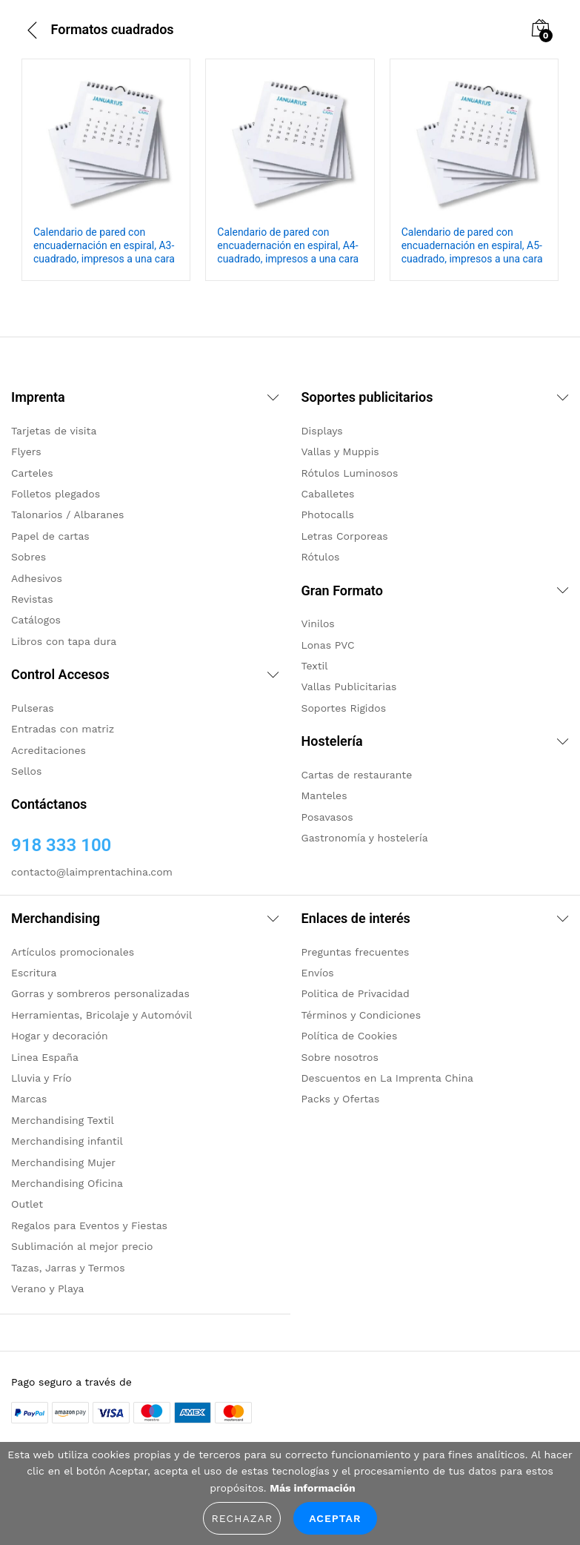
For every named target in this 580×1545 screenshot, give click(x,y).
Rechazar (242, 1518)
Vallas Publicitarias (349, 686)
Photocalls (327, 514)
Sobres (28, 557)
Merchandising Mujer (63, 1162)
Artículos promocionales (72, 952)
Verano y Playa (47, 1288)
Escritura (34, 973)
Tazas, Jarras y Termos (68, 1268)
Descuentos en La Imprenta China (387, 1078)
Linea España (45, 1057)
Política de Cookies (349, 1036)
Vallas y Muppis (340, 451)
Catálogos (36, 620)
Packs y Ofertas (340, 1099)
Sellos (26, 771)
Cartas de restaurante (357, 775)
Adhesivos (36, 578)
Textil (314, 666)
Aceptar (335, 1518)
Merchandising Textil (62, 1120)
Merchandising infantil (67, 1141)
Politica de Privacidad (355, 993)
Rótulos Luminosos (350, 473)
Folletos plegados (55, 494)
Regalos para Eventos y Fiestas (89, 1225)
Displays (322, 431)
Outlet (27, 1204)
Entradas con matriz (62, 729)
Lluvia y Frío (41, 1078)
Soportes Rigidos (344, 708)
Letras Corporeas (344, 536)
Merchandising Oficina (67, 1183)
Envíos (317, 973)
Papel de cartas (50, 536)
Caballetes (328, 494)
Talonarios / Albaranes (67, 514)
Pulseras (32, 708)
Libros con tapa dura (63, 641)
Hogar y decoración (59, 1036)
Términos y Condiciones (361, 1015)
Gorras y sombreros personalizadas (100, 993)
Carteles (32, 473)
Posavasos (327, 817)
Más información (312, 1488)
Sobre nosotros (340, 1057)
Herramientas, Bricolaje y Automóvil (101, 1015)
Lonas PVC (328, 645)
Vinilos (318, 623)
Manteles (324, 795)
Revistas (32, 599)
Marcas (29, 1099)
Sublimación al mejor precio (82, 1246)
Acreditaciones (48, 750)
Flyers (26, 451)
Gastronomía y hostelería (364, 838)
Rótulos (320, 557)
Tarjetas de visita (53, 431)
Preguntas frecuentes (355, 952)
